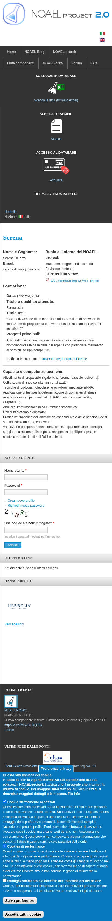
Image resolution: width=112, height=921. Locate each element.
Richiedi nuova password (26, 505)
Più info (74, 794)
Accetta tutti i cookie (23, 914)
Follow (9, 730)
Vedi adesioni (14, 624)
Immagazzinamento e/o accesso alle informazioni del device (54, 881)
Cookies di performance (26, 846)
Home (11, 52)
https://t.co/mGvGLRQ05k (23, 725)
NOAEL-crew (53, 63)
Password (13, 485)
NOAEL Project (15, 710)
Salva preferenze (19, 901)
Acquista (56, 180)
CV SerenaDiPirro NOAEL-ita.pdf (75, 281)
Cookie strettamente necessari (31, 802)
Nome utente (15, 470)
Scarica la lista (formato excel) (56, 100)
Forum (77, 63)
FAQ (93, 63)
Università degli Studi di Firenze (64, 359)
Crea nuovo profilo (21, 501)
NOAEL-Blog (34, 52)
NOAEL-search (64, 52)
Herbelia (10, 212)
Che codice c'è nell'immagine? (29, 523)
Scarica (56, 139)
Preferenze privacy (56, 768)
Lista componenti (20, 63)
